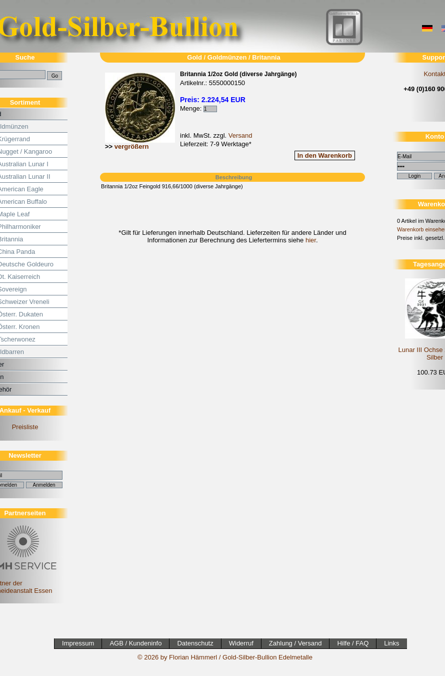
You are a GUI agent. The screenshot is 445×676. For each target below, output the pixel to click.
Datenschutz (195, 643)
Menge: (198, 108)
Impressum (78, 643)
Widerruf (241, 643)
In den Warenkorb (325, 155)
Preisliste (25, 427)
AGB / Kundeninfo (136, 643)
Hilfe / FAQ (352, 643)
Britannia (266, 57)
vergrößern (131, 146)
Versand (240, 135)
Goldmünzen (227, 57)
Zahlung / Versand (295, 643)
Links (391, 643)
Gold (194, 57)
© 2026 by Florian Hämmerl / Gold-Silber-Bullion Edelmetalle (225, 657)
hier (311, 240)
